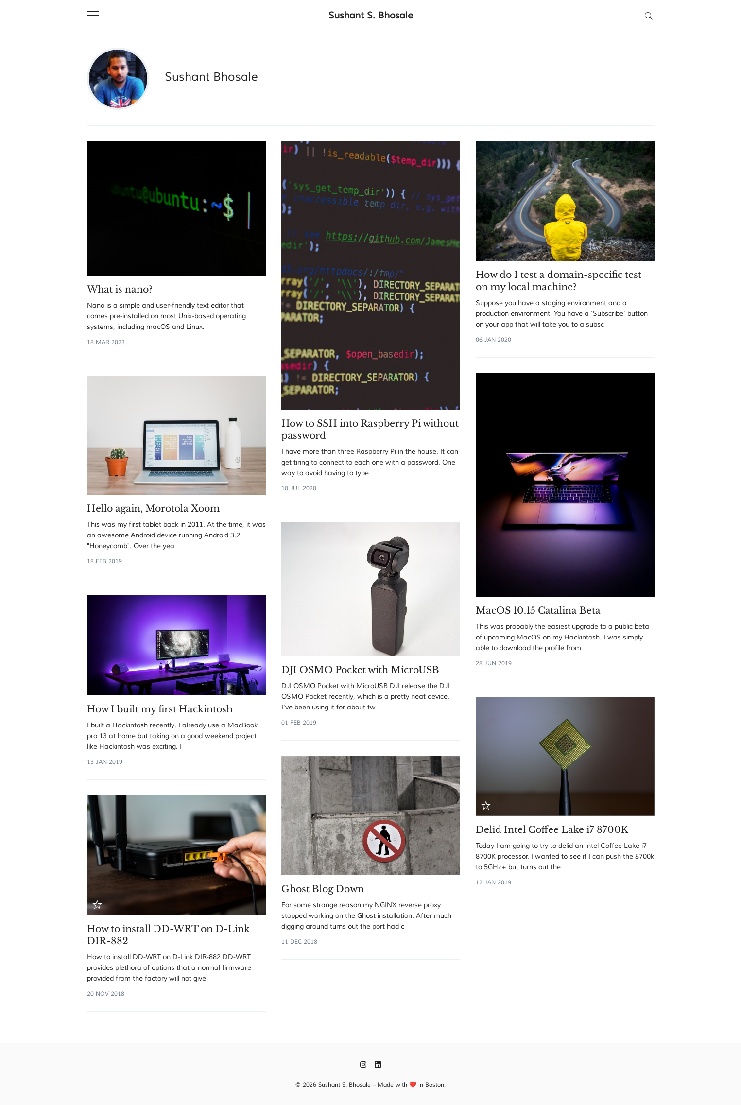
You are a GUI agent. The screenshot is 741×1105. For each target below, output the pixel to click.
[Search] (648, 15)
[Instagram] (363, 1064)
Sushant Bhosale (211, 76)
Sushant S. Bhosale (370, 15)
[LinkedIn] (378, 1064)
